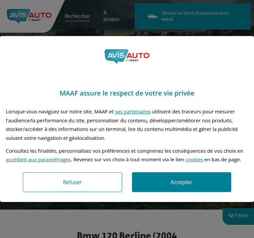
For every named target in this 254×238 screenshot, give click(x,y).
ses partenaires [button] (132, 111)
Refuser (72, 182)
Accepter (181, 182)
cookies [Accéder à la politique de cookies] (194, 159)
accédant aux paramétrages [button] (38, 159)
